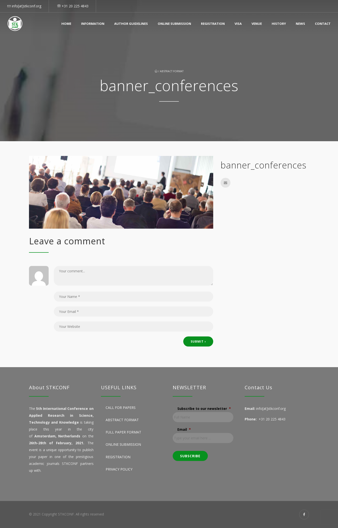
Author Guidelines (131, 23)
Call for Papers (121, 407)
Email (184, 429)
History (279, 23)
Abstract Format (171, 71)
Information (92, 23)
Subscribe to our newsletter (204, 408)
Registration (213, 23)
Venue (257, 23)
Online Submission (174, 23)
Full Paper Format (123, 432)
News (300, 23)
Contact (323, 23)
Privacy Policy (119, 469)
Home (66, 23)
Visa (238, 23)
